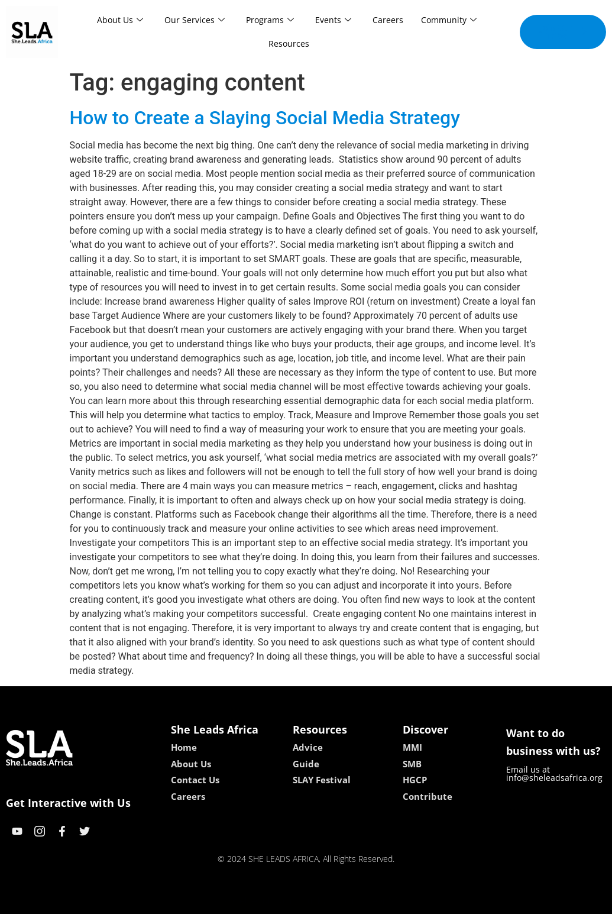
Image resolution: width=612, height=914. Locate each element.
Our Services (194, 19)
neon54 (382, 900)
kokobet (230, 900)
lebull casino (276, 900)
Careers (388, 19)
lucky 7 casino (335, 900)
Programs (270, 19)
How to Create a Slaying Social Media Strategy (265, 117)
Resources (288, 43)
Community (449, 19)
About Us (120, 19)
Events (333, 19)
